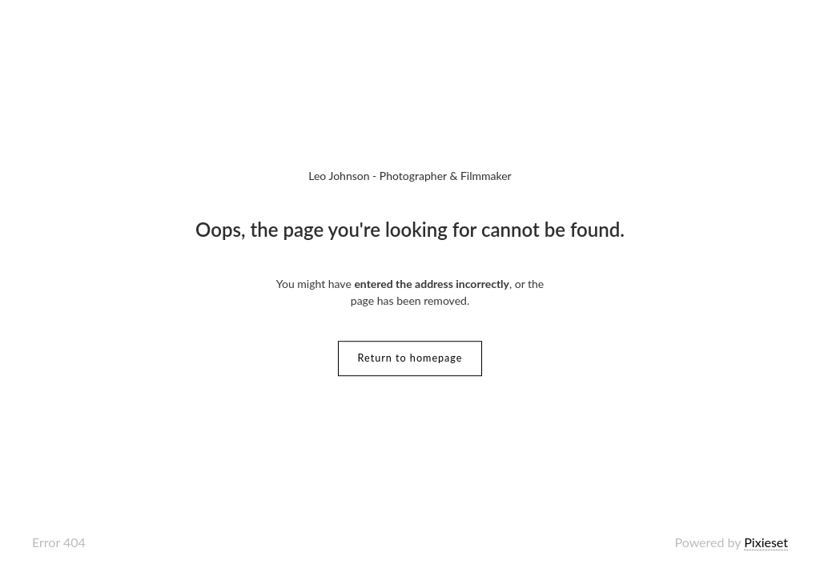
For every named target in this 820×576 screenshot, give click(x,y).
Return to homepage (410, 358)
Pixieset (766, 542)
